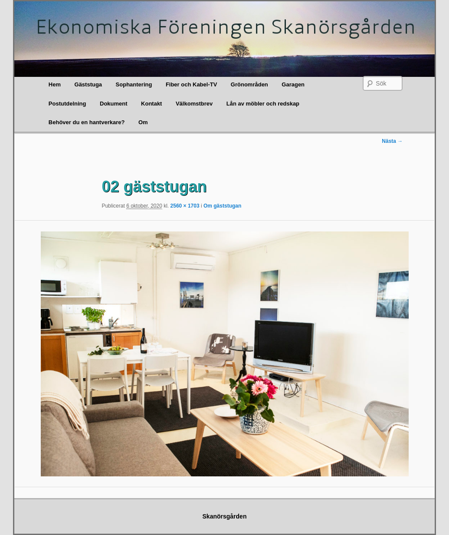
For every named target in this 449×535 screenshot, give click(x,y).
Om (143, 122)
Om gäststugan (222, 206)
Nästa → (392, 141)
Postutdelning (67, 103)
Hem (55, 84)
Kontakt (151, 103)
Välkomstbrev (194, 103)
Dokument (114, 103)
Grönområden (249, 84)
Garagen (293, 84)
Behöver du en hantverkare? (87, 122)
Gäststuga (88, 84)
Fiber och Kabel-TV (191, 84)
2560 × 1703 (185, 206)
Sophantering (134, 84)
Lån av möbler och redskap (262, 103)
